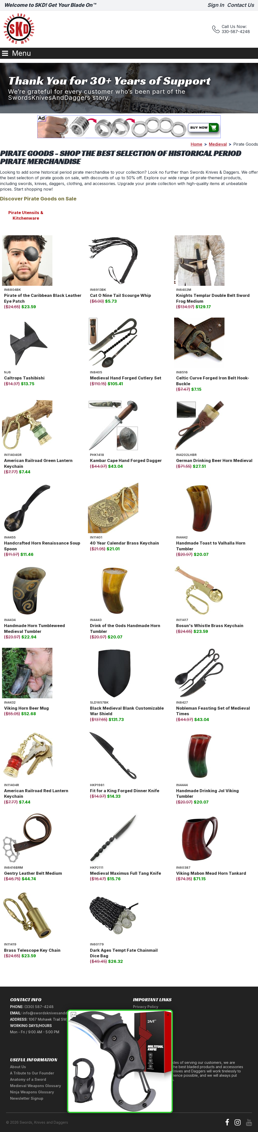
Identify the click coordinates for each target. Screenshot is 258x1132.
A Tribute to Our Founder (32, 1073)
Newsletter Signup (26, 1098)
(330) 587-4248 (39, 1007)
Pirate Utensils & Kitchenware (25, 215)
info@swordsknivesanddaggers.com (55, 1013)
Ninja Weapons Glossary (32, 1092)
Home (196, 144)
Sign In (215, 5)
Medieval (218, 144)
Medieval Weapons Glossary (35, 1086)
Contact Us (240, 5)
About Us (18, 1067)
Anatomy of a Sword (28, 1079)
